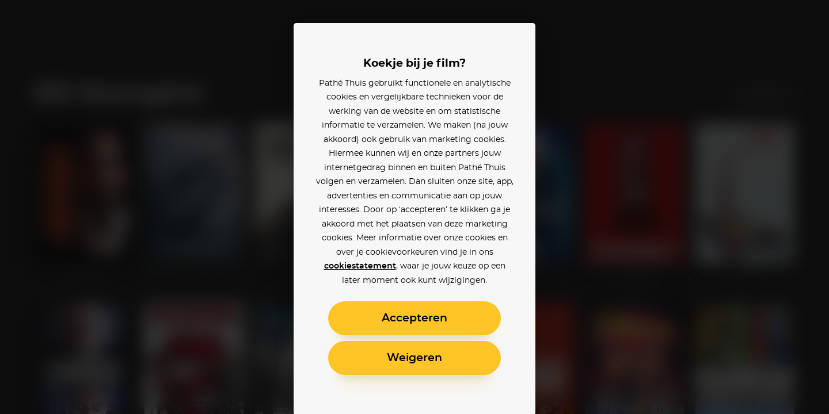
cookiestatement (360, 266)
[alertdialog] (414, 207)
